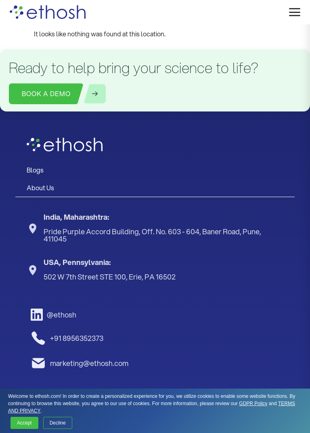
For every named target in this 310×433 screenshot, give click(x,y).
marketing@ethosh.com (79, 363)
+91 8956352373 (67, 338)
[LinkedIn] (77, 315)
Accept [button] (24, 423)
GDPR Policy (253, 403)
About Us (40, 187)
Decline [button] (58, 423)
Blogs (35, 169)
